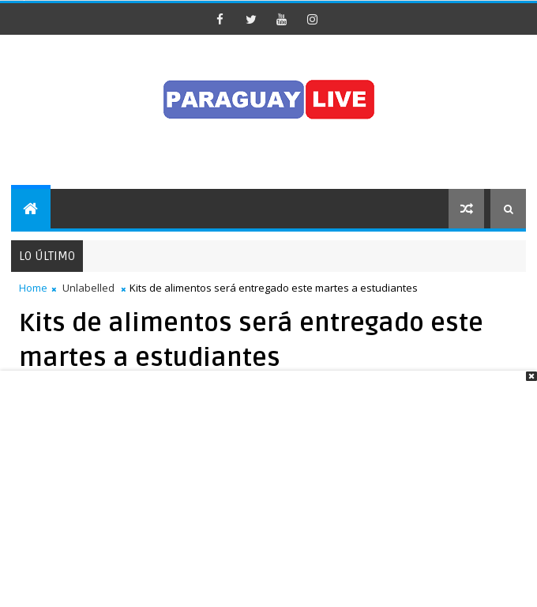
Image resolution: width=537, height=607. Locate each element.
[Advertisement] (268, 492)
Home (33, 288)
